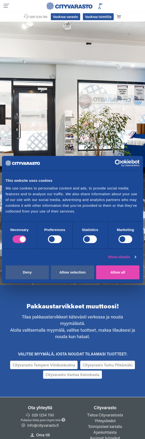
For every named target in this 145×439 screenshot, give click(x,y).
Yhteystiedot (105, 420)
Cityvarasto (105, 407)
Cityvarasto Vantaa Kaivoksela (72, 374)
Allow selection (72, 272)
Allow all (117, 272)
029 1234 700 (38, 17)
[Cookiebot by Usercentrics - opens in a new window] (118, 163)
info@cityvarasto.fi (40, 425)
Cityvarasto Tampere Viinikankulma (44, 364)
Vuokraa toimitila (98, 16)
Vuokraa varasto (65, 16)
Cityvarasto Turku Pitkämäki (107, 364)
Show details (119, 257)
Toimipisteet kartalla (105, 426)
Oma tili (40, 434)
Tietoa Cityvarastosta (105, 414)
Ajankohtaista (105, 432)
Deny (27, 272)
